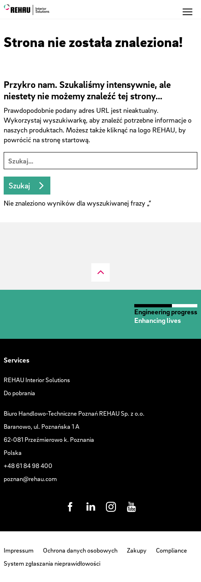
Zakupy (137, 550)
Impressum (19, 550)
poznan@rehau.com (30, 479)
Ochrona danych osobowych (80, 550)
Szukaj (19, 185)
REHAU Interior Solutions (37, 380)
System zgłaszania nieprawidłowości (52, 563)
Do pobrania (19, 393)
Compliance (171, 550)
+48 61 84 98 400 (28, 465)
